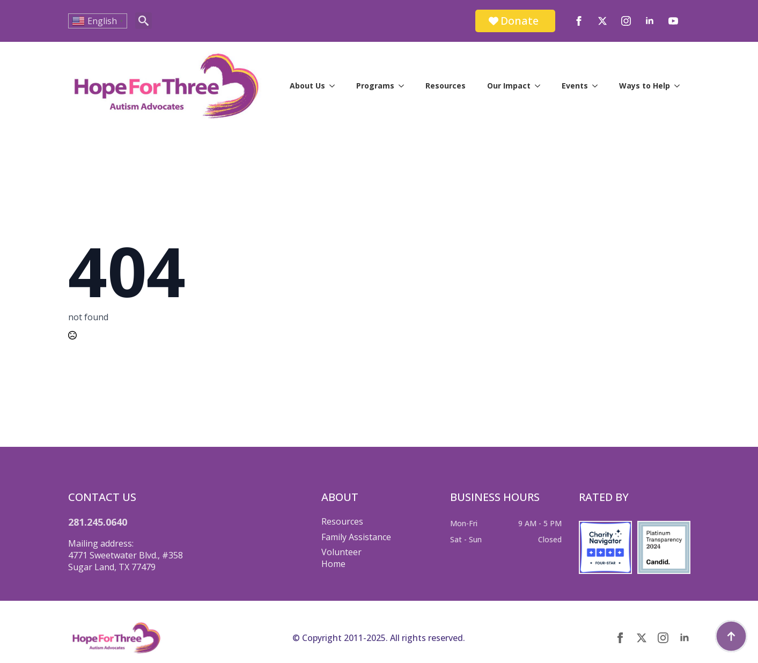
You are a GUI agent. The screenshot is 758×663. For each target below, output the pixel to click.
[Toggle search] (143, 20)
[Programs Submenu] (404, 85)
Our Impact (509, 85)
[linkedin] (649, 21)
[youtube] (673, 21)
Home (333, 564)
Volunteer (341, 552)
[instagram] (626, 21)
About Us (307, 85)
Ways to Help (644, 85)
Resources (445, 85)
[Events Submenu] (598, 85)
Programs (375, 85)
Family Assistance (356, 537)
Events (575, 85)
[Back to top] (731, 636)
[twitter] (602, 21)
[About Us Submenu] (335, 85)
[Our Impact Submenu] (541, 85)
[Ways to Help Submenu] (680, 85)
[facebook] (579, 21)
